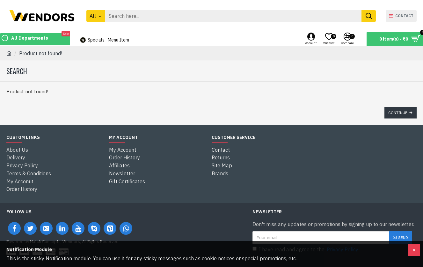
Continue (397, 112)
